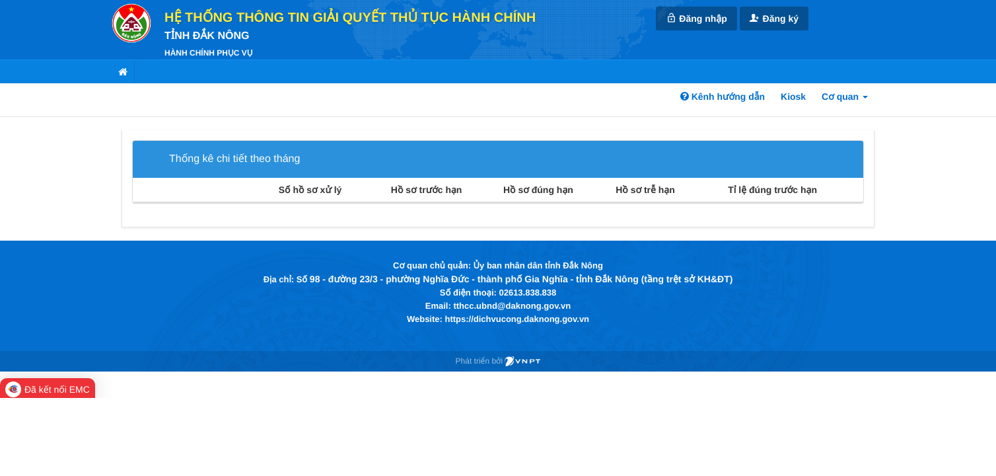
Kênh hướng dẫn (722, 96)
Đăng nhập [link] (696, 18)
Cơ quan (845, 96)
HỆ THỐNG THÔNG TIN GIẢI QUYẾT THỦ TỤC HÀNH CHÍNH (350, 18)
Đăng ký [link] (774, 18)
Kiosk (793, 96)
